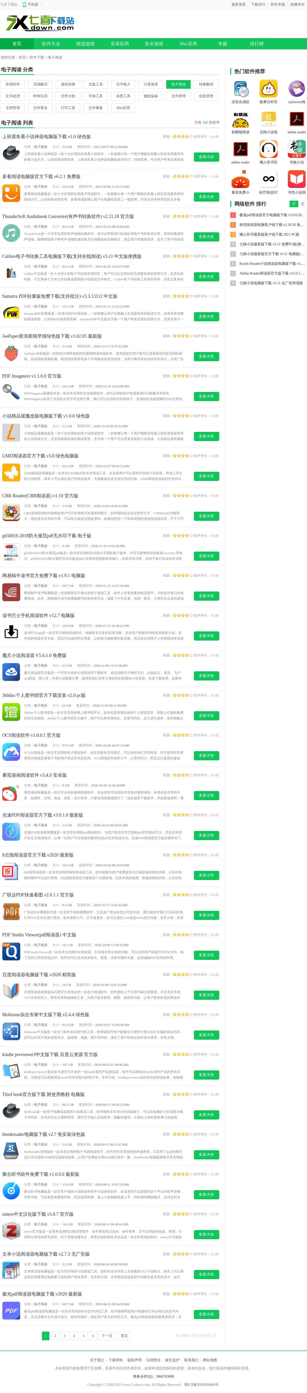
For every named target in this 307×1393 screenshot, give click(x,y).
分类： (29, 147)
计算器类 (151, 84)
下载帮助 (115, 1360)
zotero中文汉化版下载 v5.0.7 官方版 (38, 1214)
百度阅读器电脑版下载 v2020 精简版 (39, 974)
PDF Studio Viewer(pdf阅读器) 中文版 (39, 934)
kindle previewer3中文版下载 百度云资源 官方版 (50, 1054)
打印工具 (68, 108)
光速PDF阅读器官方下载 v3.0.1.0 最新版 (42, 815)
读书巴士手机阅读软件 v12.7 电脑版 (38, 615)
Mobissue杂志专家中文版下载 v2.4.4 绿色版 (45, 1014)
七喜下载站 (9, 4)
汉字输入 (123, 84)
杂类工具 (123, 96)
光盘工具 (96, 84)
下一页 (107, 1336)
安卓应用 (120, 43)
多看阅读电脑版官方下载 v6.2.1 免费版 (41, 176)
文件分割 (68, 96)
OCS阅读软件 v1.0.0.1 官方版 (31, 735)
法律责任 (153, 1360)
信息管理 (206, 96)
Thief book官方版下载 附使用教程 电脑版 (43, 1094)
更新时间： (85, 147)
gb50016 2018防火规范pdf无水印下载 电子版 (46, 535)
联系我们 (191, 1360)
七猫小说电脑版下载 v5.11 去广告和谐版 (271, 283)
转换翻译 (206, 84)
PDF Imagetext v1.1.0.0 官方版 (31, 376)
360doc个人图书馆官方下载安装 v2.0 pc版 (44, 695)
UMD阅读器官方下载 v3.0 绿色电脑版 (40, 455)
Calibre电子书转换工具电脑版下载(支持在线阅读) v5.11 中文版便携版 (72, 256)
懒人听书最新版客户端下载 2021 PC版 (269, 234)
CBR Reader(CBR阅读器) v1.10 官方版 (40, 495)
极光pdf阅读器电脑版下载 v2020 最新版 (42, 1294)
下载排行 (258, 4)
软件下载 (37, 57)
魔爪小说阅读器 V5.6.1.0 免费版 (34, 655)
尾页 (124, 1336)
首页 (16, 43)
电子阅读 (178, 84)
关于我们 (97, 1360)
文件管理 (178, 96)
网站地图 (210, 1360)
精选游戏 (85, 43)
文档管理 (13, 108)
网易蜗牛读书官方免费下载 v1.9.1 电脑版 (43, 575)
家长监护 (172, 1360)
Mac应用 (188, 43)
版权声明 (134, 1360)
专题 (222, 43)
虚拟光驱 (68, 84)
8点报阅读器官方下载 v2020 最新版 (38, 855)
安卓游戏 (154, 43)
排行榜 (257, 43)
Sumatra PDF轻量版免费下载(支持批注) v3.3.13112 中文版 (60, 296)
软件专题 (278, 4)
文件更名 (40, 108)
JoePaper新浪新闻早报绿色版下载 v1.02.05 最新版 (52, 336)
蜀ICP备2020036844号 (201, 1385)
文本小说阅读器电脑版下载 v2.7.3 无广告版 (46, 1254)
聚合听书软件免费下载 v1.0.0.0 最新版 (41, 1174)
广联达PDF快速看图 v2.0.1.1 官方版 (38, 894)
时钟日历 (40, 96)
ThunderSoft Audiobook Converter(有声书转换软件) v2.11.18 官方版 (68, 216)
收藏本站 (297, 4)
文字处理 (13, 96)
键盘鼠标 (151, 96)
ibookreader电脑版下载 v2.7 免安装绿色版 (43, 1134)
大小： (57, 147)
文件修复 (96, 108)
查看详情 (206, 157)
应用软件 (13, 84)
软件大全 (51, 43)
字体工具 (96, 96)
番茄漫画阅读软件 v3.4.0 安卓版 (34, 775)
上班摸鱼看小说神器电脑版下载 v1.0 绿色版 (46, 136)
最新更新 (239, 4)
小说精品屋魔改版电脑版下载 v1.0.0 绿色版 (46, 416)
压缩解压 (40, 84)
